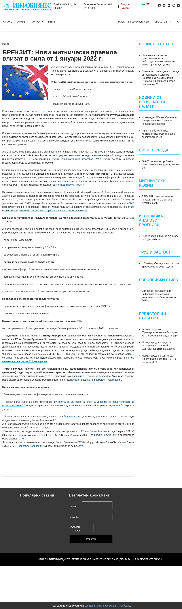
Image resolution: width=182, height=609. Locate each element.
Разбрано (124, 605)
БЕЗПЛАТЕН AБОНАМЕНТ (86, 559)
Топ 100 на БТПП (163, 21)
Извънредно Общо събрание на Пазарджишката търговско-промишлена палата (159, 120)
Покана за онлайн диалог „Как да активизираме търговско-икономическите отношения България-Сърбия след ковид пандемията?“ (160, 78)
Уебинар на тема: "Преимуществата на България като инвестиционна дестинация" (160, 332)
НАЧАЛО (7, 21)
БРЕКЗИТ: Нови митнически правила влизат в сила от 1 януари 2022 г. (158, 199)
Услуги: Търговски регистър (133, 21)
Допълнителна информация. (101, 605)
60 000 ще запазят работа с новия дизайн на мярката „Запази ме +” (160, 164)
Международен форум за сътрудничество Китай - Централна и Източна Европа (158, 345)
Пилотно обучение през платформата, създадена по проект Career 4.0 (158, 133)
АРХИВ (21, 21)
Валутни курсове (126, 6)
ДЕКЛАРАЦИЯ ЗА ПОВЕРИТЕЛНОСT (141, 559)
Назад (5, 43)
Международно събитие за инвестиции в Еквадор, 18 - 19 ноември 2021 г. (159, 358)
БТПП (51, 21)
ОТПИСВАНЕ (110, 559)
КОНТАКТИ (36, 21)
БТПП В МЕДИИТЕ (59, 559)
